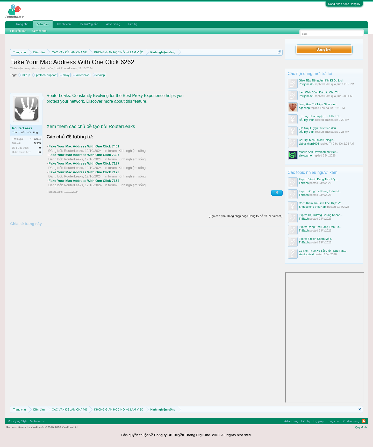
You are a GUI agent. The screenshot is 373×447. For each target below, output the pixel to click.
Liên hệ (132, 24)
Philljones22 (306, 84)
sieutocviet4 (306, 254)
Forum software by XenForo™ (42, 427)
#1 (276, 192)
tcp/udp (99, 75)
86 (39, 152)
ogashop (304, 107)
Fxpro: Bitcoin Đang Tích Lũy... (318, 179)
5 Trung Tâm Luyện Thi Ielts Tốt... (320, 116)
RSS (363, 421)
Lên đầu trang (350, 421)
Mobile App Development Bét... (318, 151)
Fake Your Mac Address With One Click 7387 (83, 155)
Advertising (113, 24)
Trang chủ (22, 24)
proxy (65, 75)
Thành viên (64, 24)
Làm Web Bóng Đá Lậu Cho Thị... (320, 92)
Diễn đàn (42, 24)
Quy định (361, 427)
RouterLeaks (69, 68)
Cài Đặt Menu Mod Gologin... (317, 139)
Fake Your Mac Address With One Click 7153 (83, 181)
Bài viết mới (38, 30)
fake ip (25, 75)
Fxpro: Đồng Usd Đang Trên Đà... (320, 191)
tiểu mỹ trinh (306, 119)
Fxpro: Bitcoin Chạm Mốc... (316, 238)
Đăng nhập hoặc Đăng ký (344, 3)
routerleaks (81, 75)
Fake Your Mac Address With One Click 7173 (83, 172)
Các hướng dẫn (88, 24)
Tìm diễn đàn (18, 30)
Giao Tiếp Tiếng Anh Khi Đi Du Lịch (321, 80)
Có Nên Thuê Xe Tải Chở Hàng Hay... (323, 250)
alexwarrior (306, 155)
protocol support (45, 75)
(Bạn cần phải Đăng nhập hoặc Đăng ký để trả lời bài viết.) (246, 216)
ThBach (304, 182)
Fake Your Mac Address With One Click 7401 (83, 146)
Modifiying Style (17, 421)
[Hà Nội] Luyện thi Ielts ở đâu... (318, 128)
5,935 (37, 143)
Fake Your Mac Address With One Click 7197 (83, 163)
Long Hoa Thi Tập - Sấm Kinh (317, 104)
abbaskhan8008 (309, 143)
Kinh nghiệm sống (42, 68)
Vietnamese (37, 421)
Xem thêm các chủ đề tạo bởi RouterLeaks (90, 126)
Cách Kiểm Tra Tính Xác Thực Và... (321, 203)
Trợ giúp (318, 421)
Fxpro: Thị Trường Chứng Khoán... (321, 215)
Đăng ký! (323, 49)
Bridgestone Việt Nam (313, 206)
